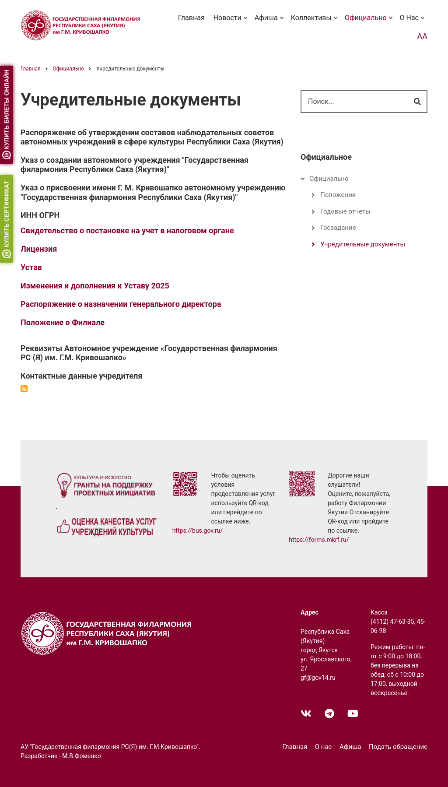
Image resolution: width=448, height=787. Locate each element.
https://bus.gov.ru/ (197, 530)
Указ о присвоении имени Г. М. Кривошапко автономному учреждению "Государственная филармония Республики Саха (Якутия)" (153, 192)
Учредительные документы (362, 244)
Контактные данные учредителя (81, 375)
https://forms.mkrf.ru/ (319, 539)
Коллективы (315, 22)
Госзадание (338, 228)
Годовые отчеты (345, 211)
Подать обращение (398, 747)
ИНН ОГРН (40, 215)
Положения (338, 195)
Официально (369, 22)
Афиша (270, 22)
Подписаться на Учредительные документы (24, 388)
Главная (191, 18)
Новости (231, 22)
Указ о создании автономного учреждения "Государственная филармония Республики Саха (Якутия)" (134, 164)
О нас (413, 22)
